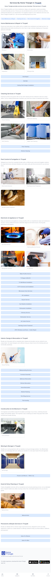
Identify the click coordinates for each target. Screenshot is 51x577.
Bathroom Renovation (25, 379)
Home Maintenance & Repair (8, 18)
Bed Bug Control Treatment (25, 325)
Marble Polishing (25, 391)
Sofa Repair (26, 76)
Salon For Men (25, 540)
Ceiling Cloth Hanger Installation (25, 85)
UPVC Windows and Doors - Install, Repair (25, 330)
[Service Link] (13, 40)
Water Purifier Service (25, 273)
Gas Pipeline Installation (25, 304)
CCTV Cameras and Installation (25, 286)
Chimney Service (25, 312)
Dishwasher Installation (25, 308)
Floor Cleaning (25, 146)
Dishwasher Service (25, 317)
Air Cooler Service (25, 321)
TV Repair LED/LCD (25, 278)
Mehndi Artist (25, 515)
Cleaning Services (21, 18)
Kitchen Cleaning (25, 151)
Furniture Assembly (25, 374)
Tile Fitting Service (25, 396)
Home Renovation (25, 387)
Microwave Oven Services (25, 291)
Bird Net (25, 81)
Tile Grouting (25, 400)
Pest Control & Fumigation (34, 18)
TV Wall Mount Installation (25, 282)
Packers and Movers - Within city (25, 475)
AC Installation (25, 295)
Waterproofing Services (25, 370)
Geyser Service (25, 299)
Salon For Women (25, 536)
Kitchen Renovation (26, 383)
